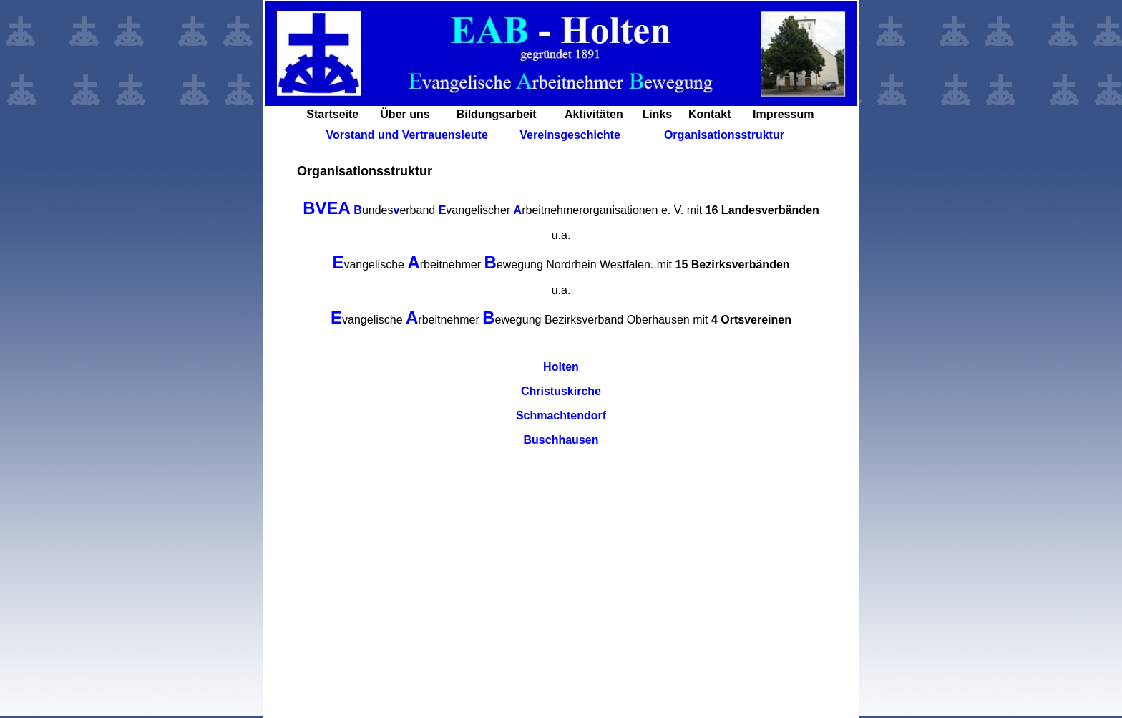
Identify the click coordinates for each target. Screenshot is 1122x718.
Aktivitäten (594, 114)
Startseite (332, 114)
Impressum (783, 114)
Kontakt (709, 114)
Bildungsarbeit (497, 114)
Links (657, 114)
